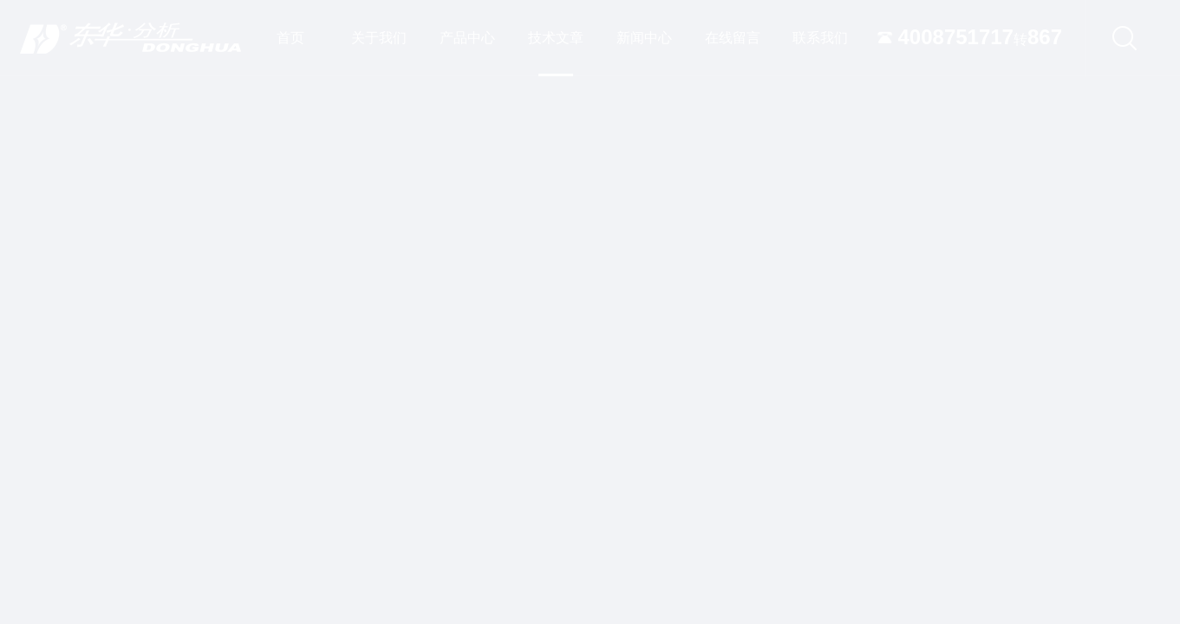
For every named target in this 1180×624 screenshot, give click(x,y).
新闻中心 (644, 37)
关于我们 (379, 37)
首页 (290, 37)
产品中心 (467, 37)
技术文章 (555, 53)
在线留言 (732, 37)
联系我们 (820, 37)
